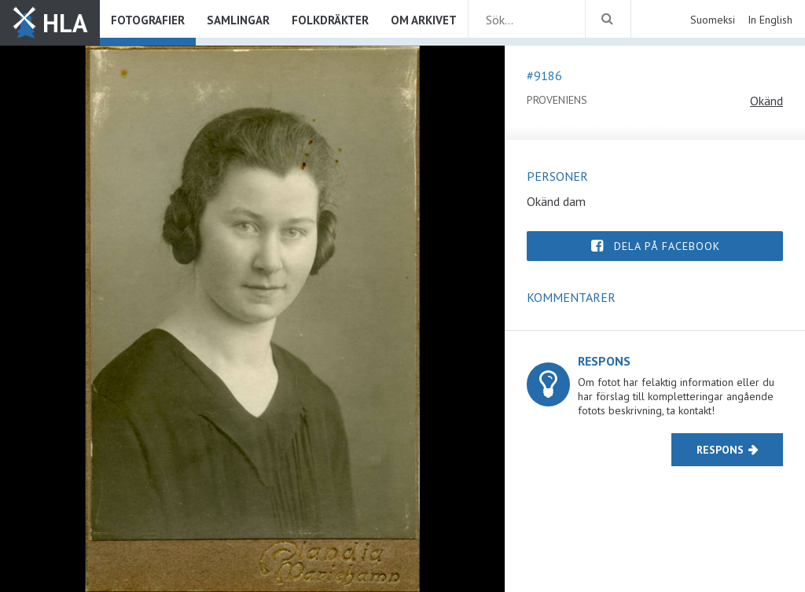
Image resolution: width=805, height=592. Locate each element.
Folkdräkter (330, 20)
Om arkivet (424, 20)
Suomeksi (712, 20)
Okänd (766, 100)
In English (770, 20)
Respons (720, 450)
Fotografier (148, 20)
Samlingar (238, 20)
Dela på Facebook (667, 246)
